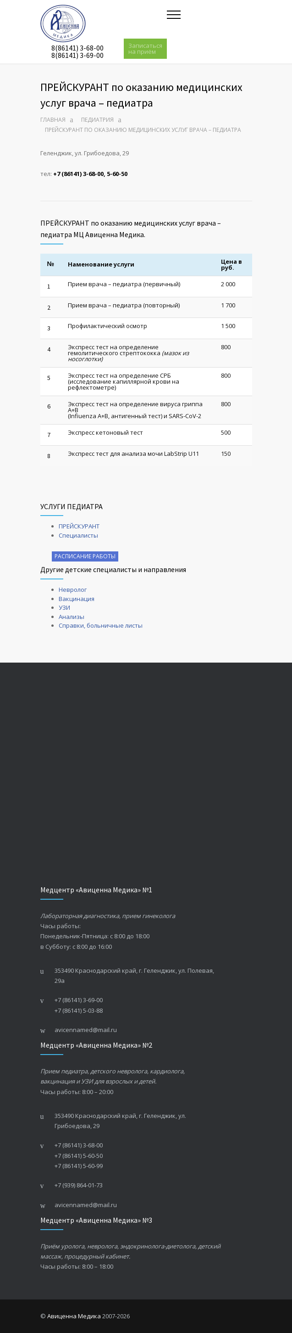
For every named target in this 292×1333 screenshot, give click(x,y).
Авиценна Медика (74, 1316)
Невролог (73, 589)
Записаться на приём (145, 48)
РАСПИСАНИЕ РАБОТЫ (85, 556)
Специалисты (78, 535)
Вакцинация (76, 599)
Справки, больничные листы (101, 625)
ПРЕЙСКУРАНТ (79, 526)
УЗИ (64, 607)
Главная (53, 120)
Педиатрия (97, 120)
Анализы (71, 617)
